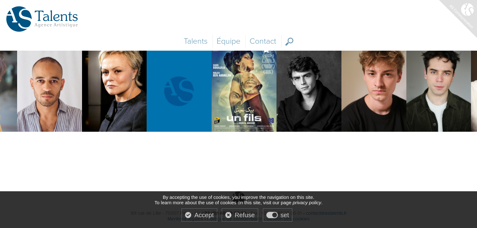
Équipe (228, 41)
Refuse (245, 215)
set (285, 215)
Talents (195, 41)
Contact (263, 41)
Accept (204, 215)
